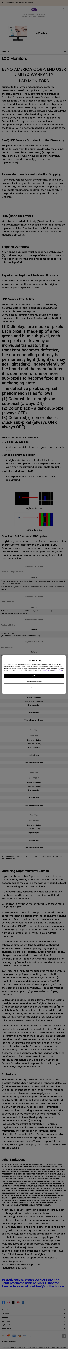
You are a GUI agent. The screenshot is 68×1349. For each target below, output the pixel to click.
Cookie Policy (45, 670)
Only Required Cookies (34, 682)
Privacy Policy (58, 670)
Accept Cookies (34, 676)
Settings (34, 688)
